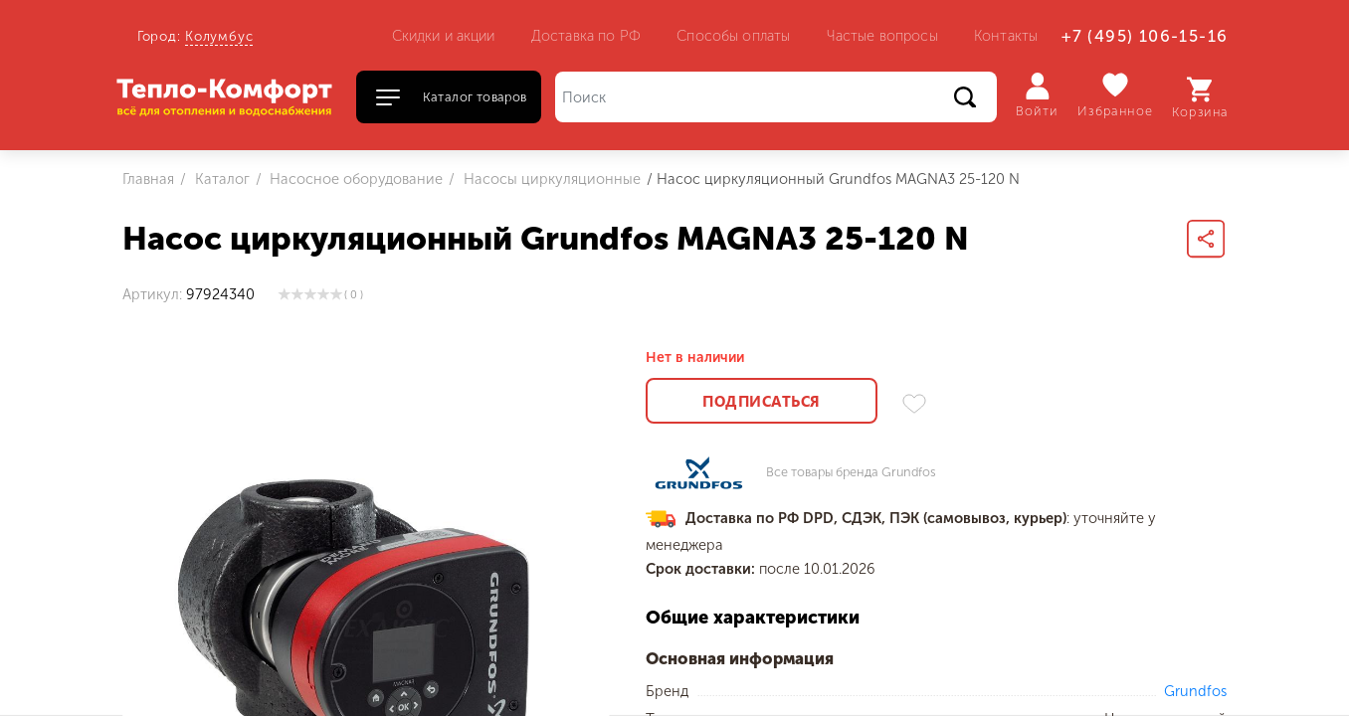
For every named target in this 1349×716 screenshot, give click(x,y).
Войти (1037, 95)
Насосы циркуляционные (550, 179)
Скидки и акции (443, 36)
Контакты (1006, 36)
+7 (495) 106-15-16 (1144, 36)
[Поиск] (776, 97)
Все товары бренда (851, 472)
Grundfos (1195, 691)
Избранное (1115, 95)
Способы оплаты (733, 36)
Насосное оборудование (354, 179)
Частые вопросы (882, 36)
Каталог (220, 179)
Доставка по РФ (586, 36)
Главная (148, 179)
